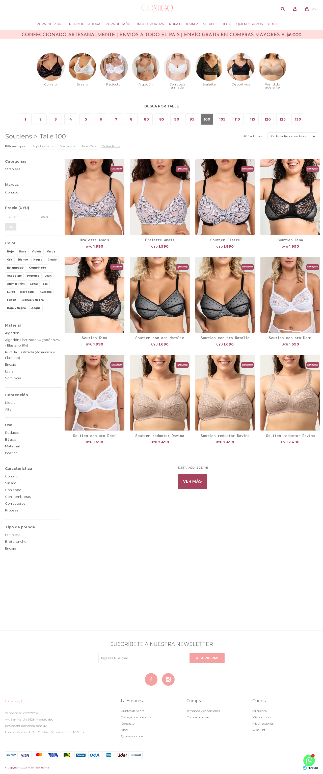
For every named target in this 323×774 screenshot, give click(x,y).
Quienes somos (249, 24)
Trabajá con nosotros (136, 717)
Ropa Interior (49, 24)
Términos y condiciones (203, 711)
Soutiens (65, 146)
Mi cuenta (259, 711)
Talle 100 (87, 146)
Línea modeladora (83, 24)
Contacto (127, 723)
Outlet (274, 24)
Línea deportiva (150, 24)
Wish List (258, 730)
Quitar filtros (110, 146)
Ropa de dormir (183, 24)
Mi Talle (210, 24)
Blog (226, 24)
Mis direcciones (263, 723)
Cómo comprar (197, 717)
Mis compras (261, 717)
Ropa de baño (117, 24)
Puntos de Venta (133, 711)
